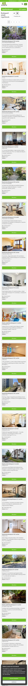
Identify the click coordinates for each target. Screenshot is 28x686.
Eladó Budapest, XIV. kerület (10, 182)
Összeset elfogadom (14, 678)
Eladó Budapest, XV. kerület (10, 217)
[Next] (21, 22)
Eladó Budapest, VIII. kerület (10, 393)
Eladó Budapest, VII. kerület (10, 287)
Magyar (21, 1)
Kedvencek (13, 1)
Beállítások (14, 682)
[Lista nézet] (17, 13)
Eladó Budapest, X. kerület (10, 147)
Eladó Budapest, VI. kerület (10, 76)
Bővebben (14, 56)
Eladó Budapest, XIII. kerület (10, 41)
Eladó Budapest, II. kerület (11, 323)
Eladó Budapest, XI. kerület (10, 569)
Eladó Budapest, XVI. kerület (10, 111)
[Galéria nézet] (14, 13)
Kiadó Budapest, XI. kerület (12, 499)
